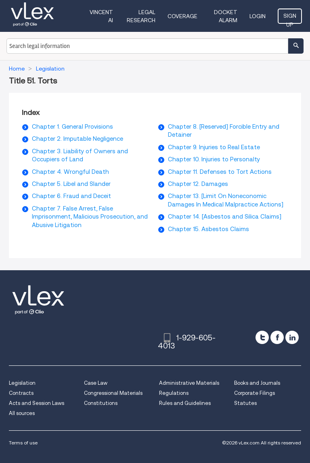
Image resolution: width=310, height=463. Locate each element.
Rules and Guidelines (185, 403)
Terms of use (23, 442)
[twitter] (262, 337)
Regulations (174, 393)
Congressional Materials (113, 393)
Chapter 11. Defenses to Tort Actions (220, 172)
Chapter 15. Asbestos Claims (208, 229)
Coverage (182, 16)
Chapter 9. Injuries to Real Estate (214, 147)
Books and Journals (257, 383)
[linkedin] (292, 337)
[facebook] (277, 337)
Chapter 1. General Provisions (72, 126)
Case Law (95, 383)
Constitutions (100, 403)
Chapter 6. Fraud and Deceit (71, 196)
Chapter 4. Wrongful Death (70, 172)
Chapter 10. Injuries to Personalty (214, 159)
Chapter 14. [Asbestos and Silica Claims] (224, 216)
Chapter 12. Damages (198, 184)
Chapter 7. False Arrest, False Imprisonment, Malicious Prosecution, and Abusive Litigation (90, 216)
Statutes (245, 403)
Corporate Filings (254, 393)
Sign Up (289, 18)
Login (257, 16)
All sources (22, 413)
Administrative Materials (189, 383)
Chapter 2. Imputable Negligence (77, 139)
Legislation (22, 383)
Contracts (21, 393)
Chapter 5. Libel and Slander (71, 184)
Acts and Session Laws (36, 403)
